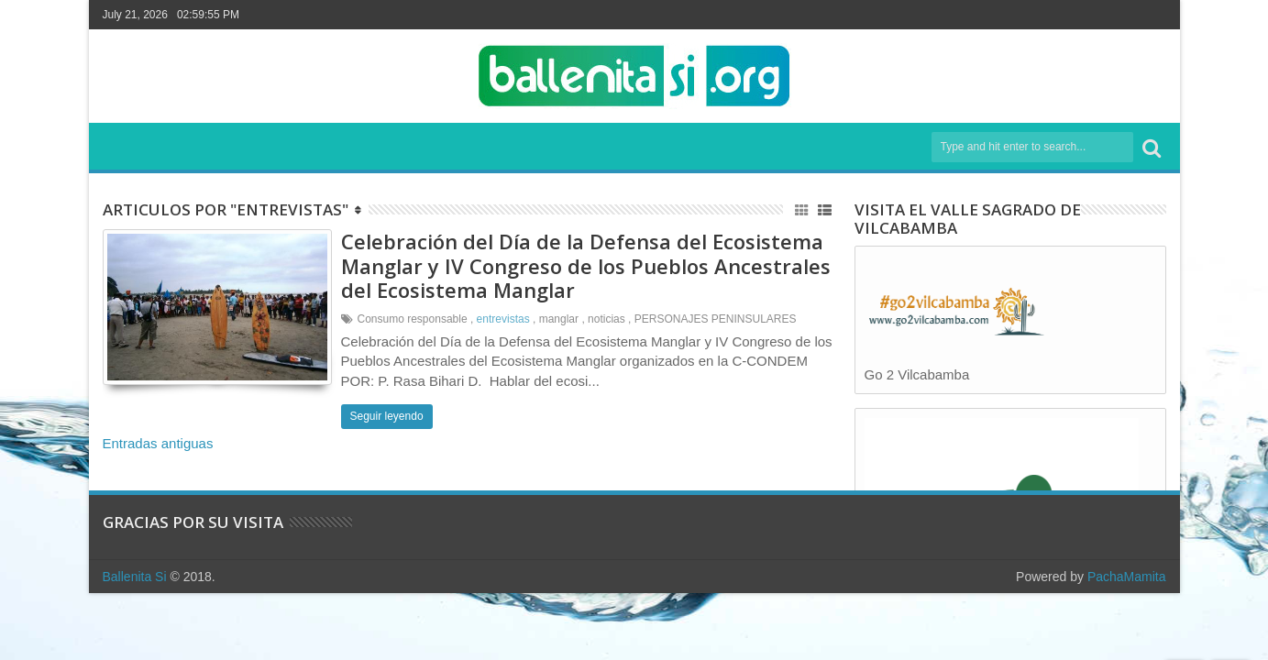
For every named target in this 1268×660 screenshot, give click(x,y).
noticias (606, 319)
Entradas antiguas (158, 443)
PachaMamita (1126, 576)
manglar (559, 319)
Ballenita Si (135, 576)
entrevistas (503, 319)
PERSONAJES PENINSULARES (715, 319)
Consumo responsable (413, 319)
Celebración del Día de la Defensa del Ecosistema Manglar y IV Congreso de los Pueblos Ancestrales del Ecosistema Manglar (586, 265)
